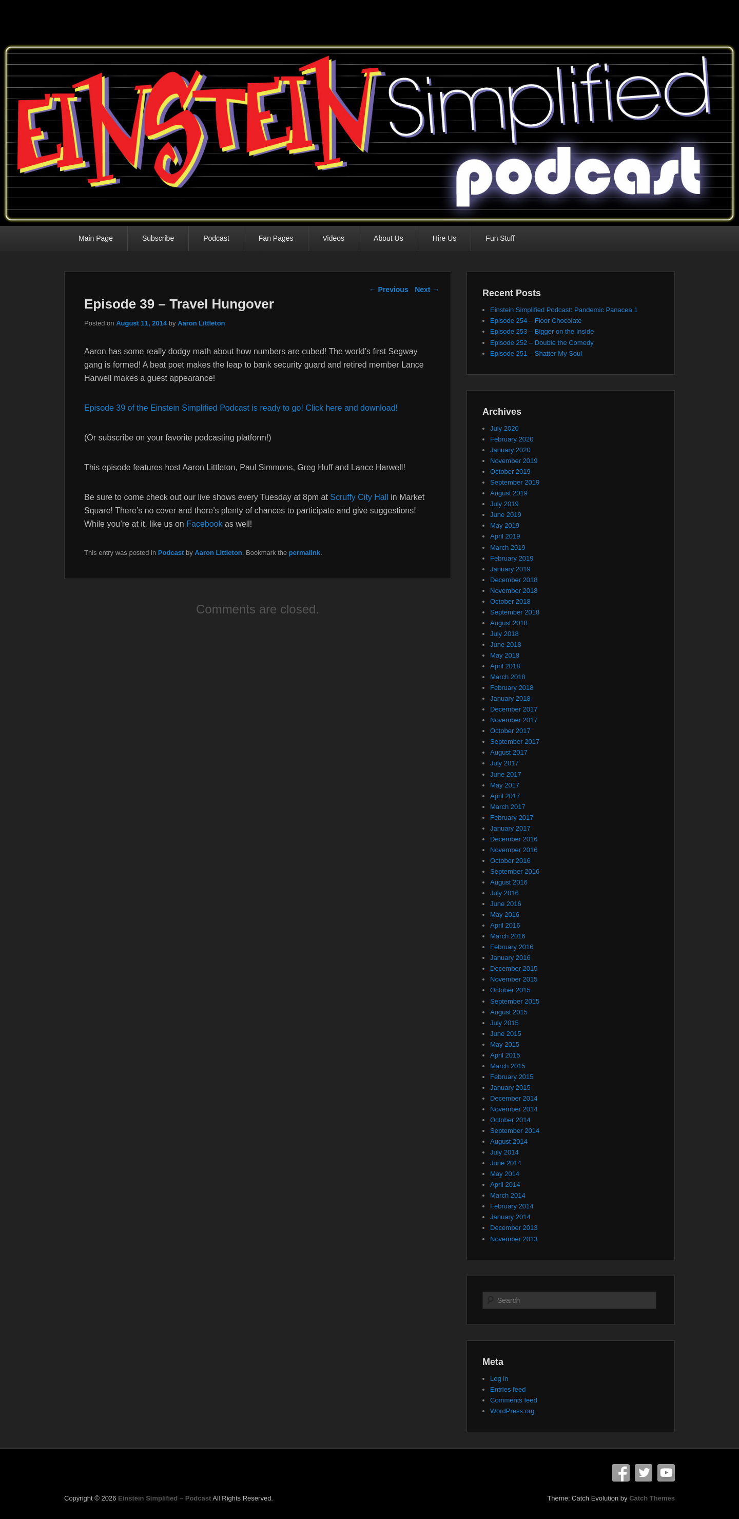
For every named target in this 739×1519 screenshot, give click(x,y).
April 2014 (505, 1184)
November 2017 (514, 720)
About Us (388, 238)
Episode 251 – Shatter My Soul (536, 353)
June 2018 (505, 644)
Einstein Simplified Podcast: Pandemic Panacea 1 (564, 310)
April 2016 (505, 925)
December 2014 (514, 1098)
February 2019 (512, 558)
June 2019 (505, 514)
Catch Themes (652, 1498)
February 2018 (512, 687)
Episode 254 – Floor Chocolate (536, 320)
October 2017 (510, 731)
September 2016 (514, 871)
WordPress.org (512, 1411)
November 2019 (514, 461)
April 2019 (505, 536)
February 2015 (512, 1077)
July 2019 (504, 504)
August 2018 (509, 623)
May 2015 (504, 1044)
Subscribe (158, 238)
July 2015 (504, 1023)
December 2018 (514, 580)
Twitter (643, 1473)
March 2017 (508, 807)
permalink (304, 552)
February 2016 (512, 947)
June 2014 (505, 1163)
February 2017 (512, 817)
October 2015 (510, 990)
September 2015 (514, 1001)
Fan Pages (276, 238)
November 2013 (514, 1239)
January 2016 (510, 958)
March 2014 (508, 1195)
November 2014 (514, 1109)
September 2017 (514, 741)
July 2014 (504, 1152)
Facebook (204, 524)
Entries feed (508, 1389)
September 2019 (514, 482)
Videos (334, 238)
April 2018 (505, 666)
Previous (389, 289)
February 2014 (512, 1206)
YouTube (666, 1473)
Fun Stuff (500, 238)
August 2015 (509, 1012)
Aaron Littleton (201, 323)
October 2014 (510, 1120)
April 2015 (505, 1055)
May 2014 (504, 1174)
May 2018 (504, 655)
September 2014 (514, 1131)
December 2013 (514, 1228)
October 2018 (510, 601)
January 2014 (510, 1217)
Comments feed (513, 1400)
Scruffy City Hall (359, 497)
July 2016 (504, 893)
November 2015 (514, 979)
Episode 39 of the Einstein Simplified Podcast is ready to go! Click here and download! (241, 407)
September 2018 (514, 612)
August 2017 (509, 752)
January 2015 (510, 1087)
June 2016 (505, 904)
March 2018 (508, 677)
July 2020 (504, 428)
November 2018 (514, 590)
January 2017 (510, 828)
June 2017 (505, 774)
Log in (499, 1378)
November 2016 (514, 850)
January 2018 (510, 698)
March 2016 (508, 936)
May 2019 (504, 525)
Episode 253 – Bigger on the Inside (542, 331)
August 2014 (509, 1141)
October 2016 (510, 860)
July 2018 (504, 634)
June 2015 (505, 1033)
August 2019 (509, 493)
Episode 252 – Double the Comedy (542, 343)
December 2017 (514, 709)
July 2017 (504, 763)
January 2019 (510, 569)
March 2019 (508, 547)
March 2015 (508, 1066)
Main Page (96, 238)
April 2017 (505, 796)
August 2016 (509, 882)
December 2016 (514, 839)
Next (427, 289)
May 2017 (504, 785)
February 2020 (512, 439)
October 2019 (510, 471)
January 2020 (510, 450)
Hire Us (445, 238)
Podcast (216, 238)
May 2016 (504, 914)
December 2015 (514, 968)
